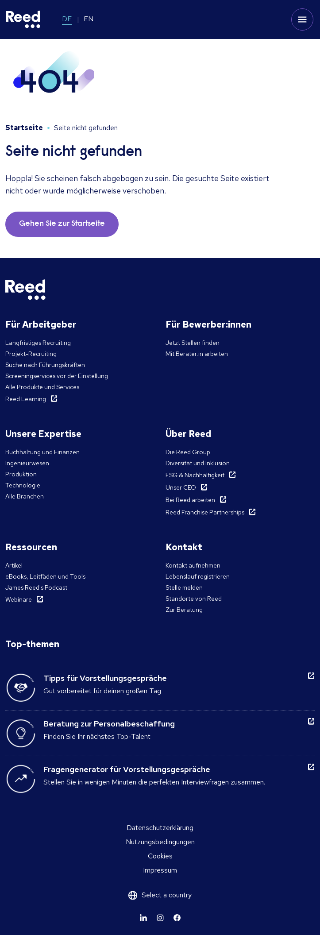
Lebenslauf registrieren (198, 576)
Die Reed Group (188, 452)
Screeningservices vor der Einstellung (56, 376)
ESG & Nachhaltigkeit (195, 475)
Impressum (160, 870)
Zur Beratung (184, 610)
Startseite (24, 127)
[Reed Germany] (23, 19)
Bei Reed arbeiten (190, 500)
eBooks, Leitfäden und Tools (45, 576)
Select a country (167, 895)
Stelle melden (184, 587)
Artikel (14, 565)
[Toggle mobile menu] (302, 19)
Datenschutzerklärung (160, 827)
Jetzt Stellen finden (193, 343)
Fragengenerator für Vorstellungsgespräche (126, 769)
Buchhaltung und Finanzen (42, 452)
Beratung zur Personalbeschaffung (109, 724)
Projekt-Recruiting (31, 354)
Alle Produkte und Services (42, 387)
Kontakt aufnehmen (193, 565)
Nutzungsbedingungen (160, 841)
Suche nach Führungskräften (45, 365)
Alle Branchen (24, 496)
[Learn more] (143, 917)
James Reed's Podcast (36, 587)
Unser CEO (181, 487)
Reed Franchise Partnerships (205, 512)
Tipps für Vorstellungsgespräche (105, 678)
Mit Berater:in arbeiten (197, 354)
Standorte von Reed (194, 599)
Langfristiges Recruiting (38, 343)
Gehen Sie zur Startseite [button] (62, 224)
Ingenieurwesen (27, 463)
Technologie (22, 485)
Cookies (160, 856)
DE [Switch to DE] (67, 18)
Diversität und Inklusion (198, 463)
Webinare (18, 599)
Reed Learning (25, 399)
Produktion (21, 474)
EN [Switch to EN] (88, 18)
